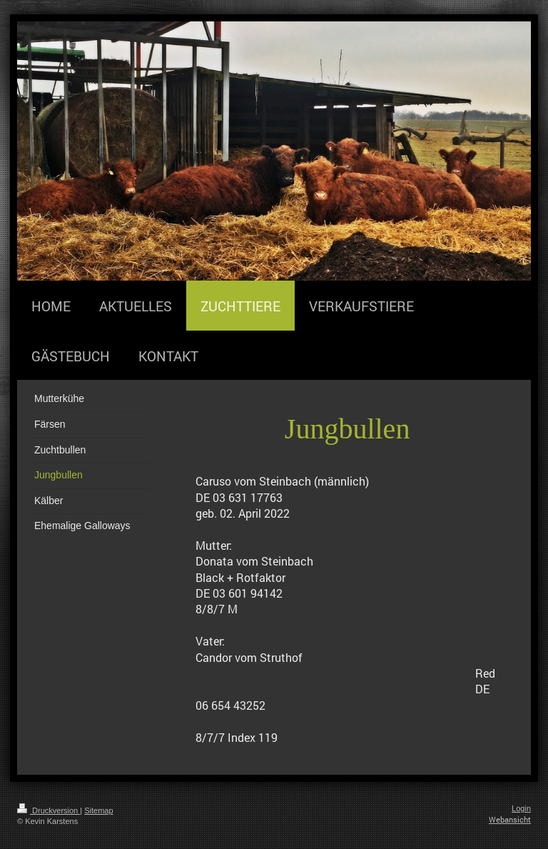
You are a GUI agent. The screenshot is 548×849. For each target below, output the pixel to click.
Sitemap (98, 810)
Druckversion (48, 810)
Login (521, 808)
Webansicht (510, 819)
